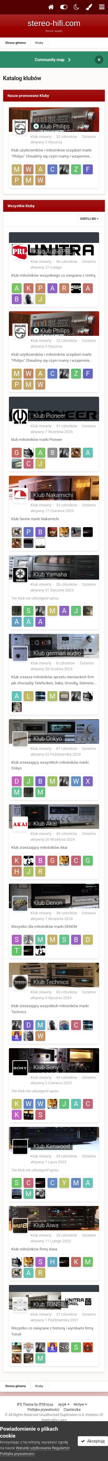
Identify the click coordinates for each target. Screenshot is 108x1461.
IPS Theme (25, 1404)
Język (63, 1404)
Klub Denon (47, 902)
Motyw (80, 1404)
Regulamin (61, 1448)
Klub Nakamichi (53, 495)
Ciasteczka (72, 1410)
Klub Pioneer (49, 415)
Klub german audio (57, 653)
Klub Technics (51, 982)
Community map (49, 59)
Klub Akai (45, 823)
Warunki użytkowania (33, 1448)
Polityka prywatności (43, 1410)
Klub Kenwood (51, 1146)
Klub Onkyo (47, 738)
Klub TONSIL (49, 1304)
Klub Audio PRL (52, 251)
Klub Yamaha (50, 574)
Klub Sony (46, 1067)
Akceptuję (93, 1441)
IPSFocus (46, 1404)
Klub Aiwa (45, 1225)
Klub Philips (55, 126)
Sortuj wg (89, 218)
